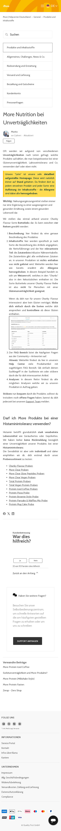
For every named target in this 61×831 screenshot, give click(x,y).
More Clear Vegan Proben (22, 477)
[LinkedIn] (13, 513)
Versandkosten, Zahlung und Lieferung (20, 787)
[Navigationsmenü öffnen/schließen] (43, 6)
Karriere (5, 757)
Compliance (7, 796)
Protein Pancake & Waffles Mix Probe (28, 500)
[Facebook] (4, 513)
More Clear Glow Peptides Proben (26, 473)
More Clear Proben (18, 469)
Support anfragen (27, 641)
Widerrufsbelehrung (11, 782)
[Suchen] (27, 34)
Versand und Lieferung (18, 75)
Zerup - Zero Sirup (12, 690)
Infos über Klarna (9, 753)
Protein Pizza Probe (19, 492)
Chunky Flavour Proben (21, 465)
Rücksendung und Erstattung (21, 65)
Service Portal (8, 743)
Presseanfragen (15, 102)
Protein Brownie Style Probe (23, 496)
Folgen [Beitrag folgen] (8, 141)
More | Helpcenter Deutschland (17, 17)
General (37, 17)
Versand (16, 728)
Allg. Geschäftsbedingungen (15, 777)
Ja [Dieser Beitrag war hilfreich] (20, 560)
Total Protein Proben (20, 481)
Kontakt (5, 748)
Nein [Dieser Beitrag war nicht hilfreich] (36, 560)
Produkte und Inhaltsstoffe (21, 47)
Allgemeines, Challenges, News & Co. (26, 56)
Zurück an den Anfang (26, 573)
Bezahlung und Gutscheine (20, 84)
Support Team (33, 401)
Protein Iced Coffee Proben (23, 489)
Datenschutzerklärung (12, 792)
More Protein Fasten (13, 684)
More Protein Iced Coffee (16, 667)
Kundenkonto (14, 93)
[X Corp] (8, 513)
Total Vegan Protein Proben (23, 485)
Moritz (14, 131)
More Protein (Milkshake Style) (18, 678)
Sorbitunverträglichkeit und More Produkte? (25, 672)
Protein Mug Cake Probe (21, 504)
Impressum (6, 772)
